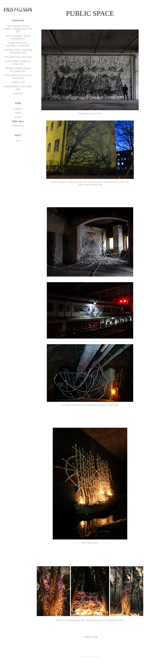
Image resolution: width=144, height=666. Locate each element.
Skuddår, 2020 (18, 82)
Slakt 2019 (18, 93)
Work (18, 103)
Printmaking (17, 125)
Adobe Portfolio (94, 656)
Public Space (18, 121)
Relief (18, 113)
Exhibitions (18, 21)
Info (18, 140)
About (18, 135)
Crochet (18, 117)
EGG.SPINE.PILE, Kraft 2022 (18, 57)
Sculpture (18, 108)
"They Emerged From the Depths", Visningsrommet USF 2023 (18, 29)
